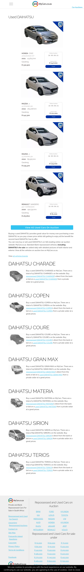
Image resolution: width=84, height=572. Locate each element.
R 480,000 (38, 561)
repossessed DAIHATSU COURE (39, 340)
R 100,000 (65, 547)
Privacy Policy (14, 546)
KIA (38, 515)
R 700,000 (64, 561)
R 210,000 (51, 554)
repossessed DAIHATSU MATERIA (39, 404)
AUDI (38, 522)
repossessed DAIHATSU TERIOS (39, 468)
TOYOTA (64, 515)
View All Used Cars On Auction (42, 227)
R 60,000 (51, 543)
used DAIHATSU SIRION (42, 438)
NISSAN (51, 519)
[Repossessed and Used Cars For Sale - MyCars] (42, 4)
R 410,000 (65, 557)
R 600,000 (51, 561)
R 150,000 (65, 550)
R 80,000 (38, 547)
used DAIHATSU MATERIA (45, 407)
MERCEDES (38, 519)
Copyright (12, 543)
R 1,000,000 (64, 565)
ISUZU (38, 526)
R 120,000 (51, 550)
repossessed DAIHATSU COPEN (39, 308)
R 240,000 (64, 554)
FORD (51, 512)
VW (64, 519)
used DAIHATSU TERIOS (43, 470)
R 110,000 (38, 550)
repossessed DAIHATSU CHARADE (40, 276)
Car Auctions (77, 7)
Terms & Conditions (16, 550)
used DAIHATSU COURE (43, 343)
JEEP (65, 526)
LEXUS (51, 515)
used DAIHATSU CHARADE (46, 279)
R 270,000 (38, 557)
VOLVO (65, 530)
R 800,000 (38, 565)
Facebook (12, 557)
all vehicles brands (20, 256)
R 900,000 (51, 565)
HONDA (51, 522)
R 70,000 (64, 543)
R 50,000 (38, 543)
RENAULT (51, 530)
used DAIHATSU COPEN (43, 311)
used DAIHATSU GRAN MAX (51, 375)
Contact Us (12, 529)
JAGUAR (51, 526)
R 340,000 (51, 557)
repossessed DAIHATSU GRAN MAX (40, 372)
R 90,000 (51, 547)
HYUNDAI (65, 512)
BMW (38, 512)
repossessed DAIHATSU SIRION (39, 436)
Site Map (11, 533)
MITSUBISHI (38, 530)
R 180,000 (38, 554)
